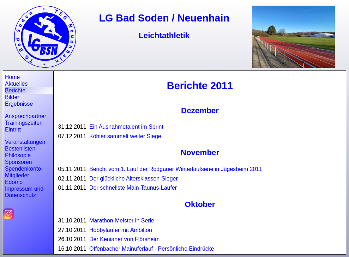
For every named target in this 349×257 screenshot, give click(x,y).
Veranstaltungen (25, 142)
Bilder (12, 97)
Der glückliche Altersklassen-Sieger (133, 179)
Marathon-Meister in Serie (121, 221)
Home (12, 77)
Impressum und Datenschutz (24, 192)
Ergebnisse (19, 104)
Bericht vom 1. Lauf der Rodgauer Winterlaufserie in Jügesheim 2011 (175, 169)
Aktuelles (16, 84)
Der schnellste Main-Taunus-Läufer (133, 188)
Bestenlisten (20, 149)
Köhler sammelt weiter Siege (125, 136)
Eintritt (13, 130)
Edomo (14, 182)
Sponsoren (18, 162)
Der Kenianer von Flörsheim (124, 239)
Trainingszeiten (24, 123)
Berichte (15, 90)
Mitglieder (17, 175)
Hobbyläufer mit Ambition (120, 230)
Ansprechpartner (25, 116)
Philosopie (18, 155)
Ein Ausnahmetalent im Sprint (126, 127)
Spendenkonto (23, 169)
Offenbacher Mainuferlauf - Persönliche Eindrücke (151, 249)
